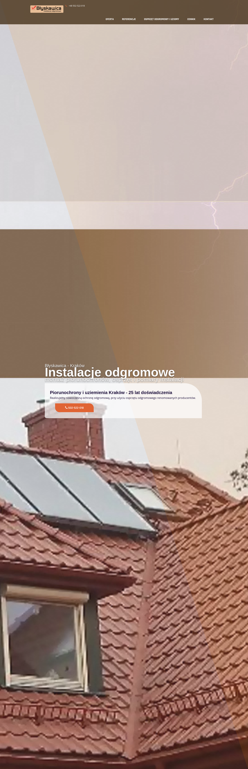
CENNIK (191, 19)
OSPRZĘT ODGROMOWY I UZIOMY (161, 19)
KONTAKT (209, 19)
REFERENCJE (129, 19)
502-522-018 (75, 407)
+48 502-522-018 (75, 5)
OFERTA (110, 19)
